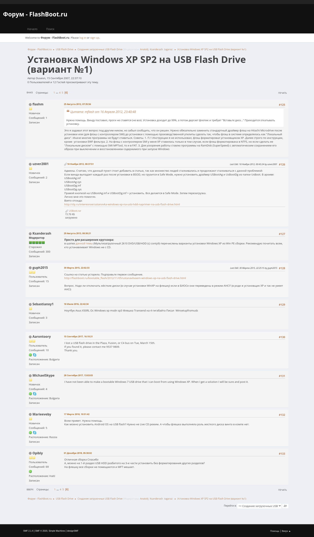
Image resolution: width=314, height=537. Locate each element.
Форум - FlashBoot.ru (35, 14)
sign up (94, 37)
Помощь (274, 530)
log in (83, 37)
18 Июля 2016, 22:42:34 (76, 303)
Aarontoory (41, 336)
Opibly (37, 453)
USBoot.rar (73, 211)
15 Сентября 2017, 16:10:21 (78, 336)
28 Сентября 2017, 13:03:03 (78, 375)
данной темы (84, 243)
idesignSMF (72, 531)
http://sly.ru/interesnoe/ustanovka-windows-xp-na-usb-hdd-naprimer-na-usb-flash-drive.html (122, 204)
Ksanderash (156, 49)
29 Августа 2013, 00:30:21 (77, 233)
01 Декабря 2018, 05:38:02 (78, 452)
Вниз (30, 92)
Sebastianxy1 (42, 304)
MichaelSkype (43, 375)
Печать (282, 92)
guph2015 (40, 267)
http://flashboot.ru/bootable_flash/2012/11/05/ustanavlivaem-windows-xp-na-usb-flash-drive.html (125, 278)
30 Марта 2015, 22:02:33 (77, 267)
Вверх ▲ (286, 530)
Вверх (30, 489)
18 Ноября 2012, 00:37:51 (80, 163)
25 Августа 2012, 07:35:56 (77, 104)
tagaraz (168, 49)
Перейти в (230, 505)
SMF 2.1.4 (28, 531)
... (57, 92)
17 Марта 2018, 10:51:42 (77, 414)
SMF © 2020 (41, 531)
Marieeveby (41, 414)
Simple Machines (57, 531)
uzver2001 (40, 164)
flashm (37, 104)
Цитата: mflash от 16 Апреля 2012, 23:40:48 (103, 112)
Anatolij (144, 49)
